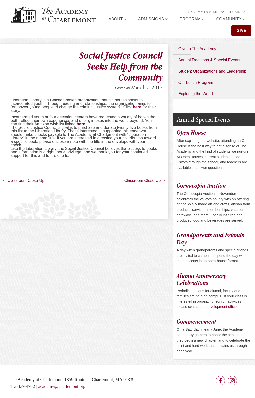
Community (229, 19)
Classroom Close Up (145, 180)
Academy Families (202, 12)
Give (241, 30)
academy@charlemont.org (62, 386)
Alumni (234, 12)
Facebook (220, 380)
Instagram (232, 380)
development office (222, 307)
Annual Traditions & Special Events (209, 60)
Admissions (151, 19)
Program (190, 19)
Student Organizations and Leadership (212, 71)
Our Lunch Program (195, 82)
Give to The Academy (197, 49)
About (116, 19)
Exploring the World (195, 94)
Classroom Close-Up (23, 180)
